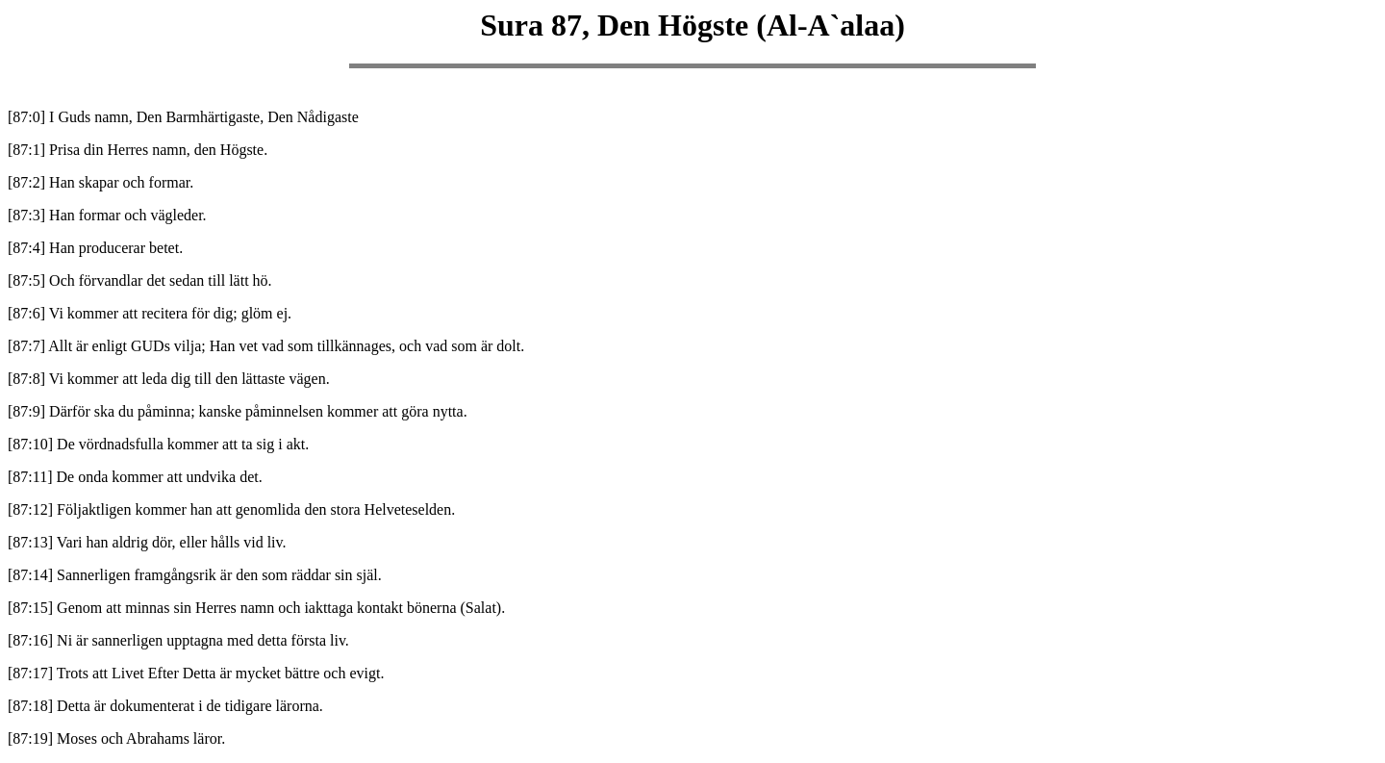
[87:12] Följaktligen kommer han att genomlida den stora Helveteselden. (231, 509)
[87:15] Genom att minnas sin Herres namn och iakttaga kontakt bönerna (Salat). (256, 607)
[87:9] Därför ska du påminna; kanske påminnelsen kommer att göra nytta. (237, 411)
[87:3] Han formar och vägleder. (107, 215)
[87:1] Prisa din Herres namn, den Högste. (137, 149)
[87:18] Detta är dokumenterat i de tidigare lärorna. (165, 706)
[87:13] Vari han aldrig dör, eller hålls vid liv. (147, 542)
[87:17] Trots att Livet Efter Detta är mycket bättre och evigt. (196, 673)
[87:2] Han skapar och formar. (100, 182)
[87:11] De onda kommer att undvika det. (135, 477)
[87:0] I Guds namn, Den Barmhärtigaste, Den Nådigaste (183, 117)
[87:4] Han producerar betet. (95, 248)
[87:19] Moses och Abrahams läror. (116, 738)
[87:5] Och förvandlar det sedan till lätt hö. (140, 280)
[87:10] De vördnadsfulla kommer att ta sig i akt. (158, 444)
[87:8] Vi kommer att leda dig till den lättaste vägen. (169, 378)
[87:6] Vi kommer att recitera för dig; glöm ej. (149, 313)
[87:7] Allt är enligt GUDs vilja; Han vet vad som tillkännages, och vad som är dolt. (266, 346)
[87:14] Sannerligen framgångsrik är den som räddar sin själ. (195, 575)
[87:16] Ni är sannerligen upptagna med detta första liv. (178, 640)
